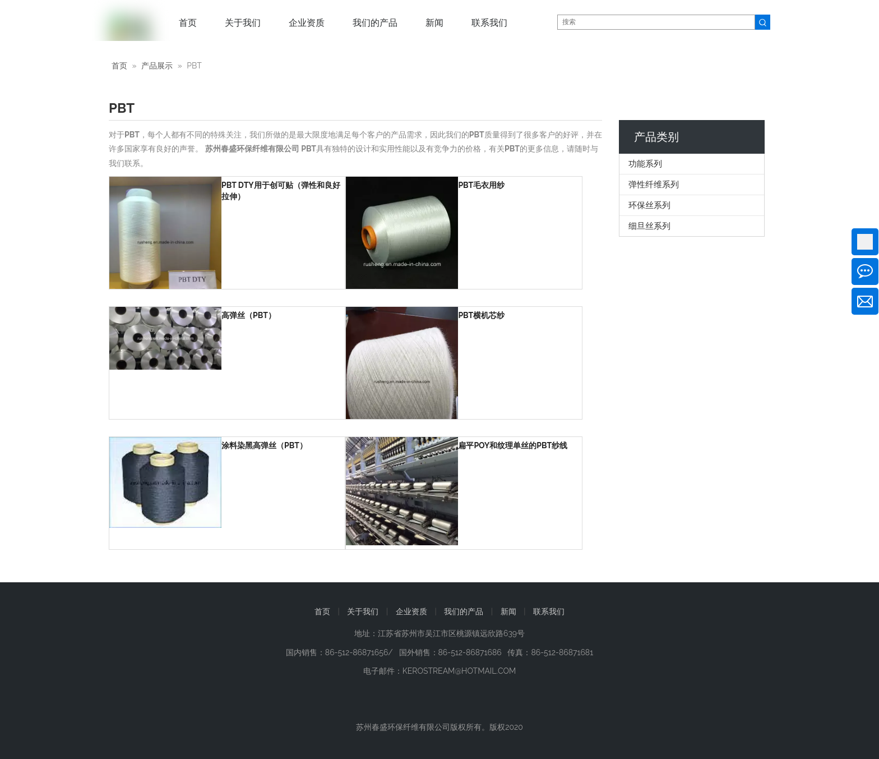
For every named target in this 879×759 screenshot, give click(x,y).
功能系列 (645, 164)
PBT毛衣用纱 (481, 185)
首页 (322, 611)
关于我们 (362, 611)
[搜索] (656, 22)
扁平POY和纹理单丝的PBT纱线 (512, 445)
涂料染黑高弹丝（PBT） (264, 445)
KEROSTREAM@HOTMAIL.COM (459, 670)
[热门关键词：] (762, 22)
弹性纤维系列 (653, 185)
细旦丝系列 (649, 226)
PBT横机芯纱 (481, 315)
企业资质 (411, 611)
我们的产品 (463, 611)
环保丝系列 (649, 205)
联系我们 (549, 611)
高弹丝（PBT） (248, 315)
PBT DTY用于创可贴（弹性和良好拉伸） (280, 191)
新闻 (508, 611)
